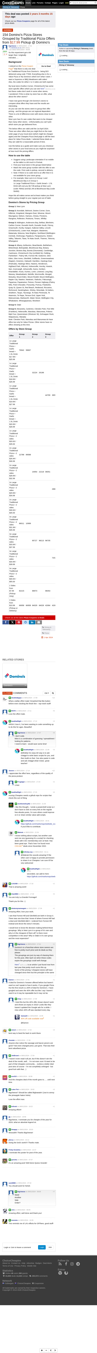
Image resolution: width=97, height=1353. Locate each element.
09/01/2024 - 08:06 (34, 1192)
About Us (6, 1263)
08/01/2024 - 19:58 (19, 1117)
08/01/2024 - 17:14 (23, 771)
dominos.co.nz (16, 48)
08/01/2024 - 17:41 (34, 944)
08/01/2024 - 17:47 (34, 733)
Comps (48, 3)
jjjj (9, 1117)
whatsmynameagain (18, 908)
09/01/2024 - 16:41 (42, 821)
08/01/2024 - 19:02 (27, 1089)
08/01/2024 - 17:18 (26, 884)
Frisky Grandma (14, 1150)
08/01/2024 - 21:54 (32, 832)
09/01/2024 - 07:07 (26, 1160)
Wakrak (20, 832)
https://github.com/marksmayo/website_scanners (41, 824)
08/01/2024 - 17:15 (30, 792)
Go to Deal (46, 66)
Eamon (11, 980)
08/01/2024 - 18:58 (25, 1076)
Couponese (38, 1283)
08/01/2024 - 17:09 (30, 698)
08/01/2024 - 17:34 (35, 908)
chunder (12, 1040)
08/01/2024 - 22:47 (29, 1150)
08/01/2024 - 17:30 (27, 894)
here (42, 89)
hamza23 (24, 1016)
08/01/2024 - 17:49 (30, 999)
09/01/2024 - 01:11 (41, 852)
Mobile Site (31, 1266)
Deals (28, 3)
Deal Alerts (47, 1263)
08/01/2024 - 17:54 (27, 1055)
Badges (38, 1263)
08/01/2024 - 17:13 (30, 721)
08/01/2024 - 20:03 (26, 1129)
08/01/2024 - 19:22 (26, 1106)
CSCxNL (18, 846)
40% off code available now (32, 1019)
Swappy (14, 1129)
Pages (55, 3)
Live (34, 3)
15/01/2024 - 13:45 (36, 1016)
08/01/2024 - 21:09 (42, 750)
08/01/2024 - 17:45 (23, 1040)
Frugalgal (21, 782)
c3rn (13, 1210)
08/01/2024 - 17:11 (24, 711)
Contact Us (15, 1263)
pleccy (11, 1140)
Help (23, 1263)
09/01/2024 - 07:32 (24, 1183)
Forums (40, 3)
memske (14, 1220)
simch (13, 1030)
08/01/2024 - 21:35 (39, 804)
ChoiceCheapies (23, 1283)
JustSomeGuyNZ (24, 804)
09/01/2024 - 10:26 (26, 1220)
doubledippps (16, 698)
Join (67, 3)
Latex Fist (15, 1089)
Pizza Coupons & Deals (34, 618)
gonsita (14, 1160)
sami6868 (12, 1183)
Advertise (30, 1263)
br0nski (14, 1106)
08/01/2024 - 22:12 (22, 1140)
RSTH (13, 711)
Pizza (22, 7)
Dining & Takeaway (11, 7)
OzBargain (8, 1283)
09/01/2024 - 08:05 (23, 1210)
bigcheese (12, 46)
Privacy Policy (20, 1266)
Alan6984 (14, 894)
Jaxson (11, 771)
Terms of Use (7, 1266)
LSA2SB (14, 884)
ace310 (14, 1076)
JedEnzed (15, 1055)
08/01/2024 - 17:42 (25, 1030)
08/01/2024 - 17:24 (33, 782)
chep (19, 999)
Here (17, 965)
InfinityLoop (28, 852)
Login (61, 3)
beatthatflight (16, 721)
